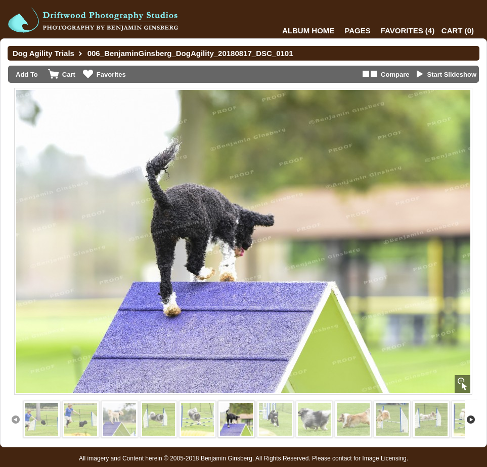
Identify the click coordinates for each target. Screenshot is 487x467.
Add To (27, 74)
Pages (357, 30)
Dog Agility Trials (43, 53)
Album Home (308, 30)
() (407, 30)
